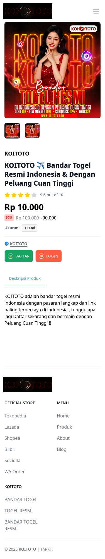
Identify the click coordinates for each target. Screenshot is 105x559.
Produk (64, 427)
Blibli (9, 449)
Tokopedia (15, 416)
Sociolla (12, 460)
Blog (62, 449)
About (63, 438)
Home (63, 416)
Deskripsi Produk (25, 278)
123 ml (29, 228)
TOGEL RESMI (18, 511)
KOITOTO (17, 153)
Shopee (12, 438)
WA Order (14, 472)
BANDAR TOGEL (20, 499)
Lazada (11, 427)
